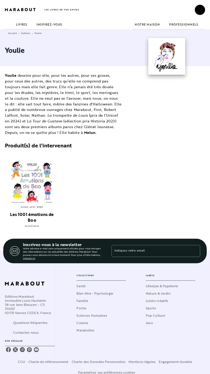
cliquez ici (29, 258)
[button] (101, 286)
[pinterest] (29, 349)
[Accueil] (22, 9)
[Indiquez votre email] (151, 251)
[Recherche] (200, 10)
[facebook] (8, 349)
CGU (21, 361)
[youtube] (36, 349)
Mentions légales (142, 361)
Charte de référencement (48, 361)
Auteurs (25, 33)
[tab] (9, 24)
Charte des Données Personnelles (98, 361)
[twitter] (15, 349)
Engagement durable (175, 361)
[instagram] (22, 349)
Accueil (12, 33)
